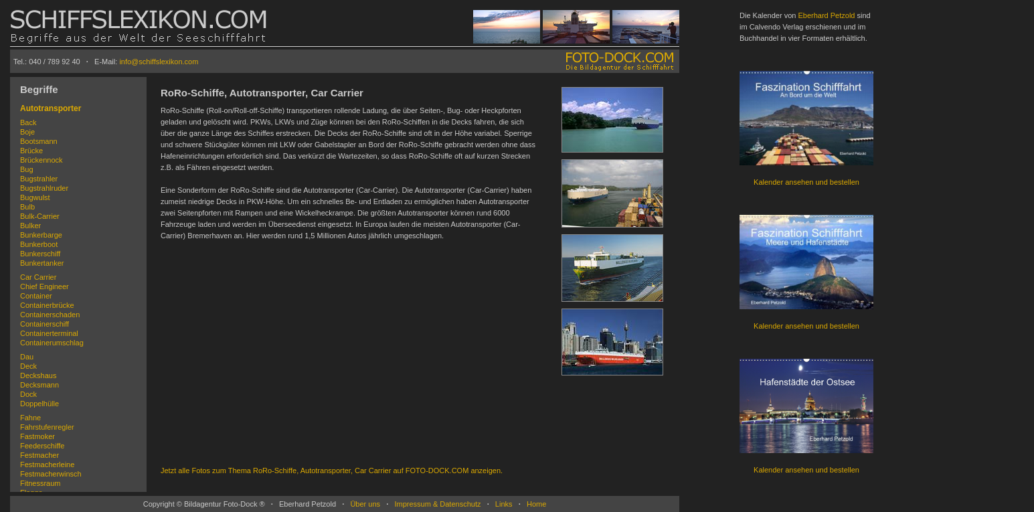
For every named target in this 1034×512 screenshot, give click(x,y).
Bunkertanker (42, 263)
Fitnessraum (40, 483)
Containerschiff (44, 324)
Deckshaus (38, 375)
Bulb (27, 207)
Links (504, 504)
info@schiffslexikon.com (158, 62)
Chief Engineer (44, 286)
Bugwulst (35, 197)
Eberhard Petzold (826, 15)
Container (36, 296)
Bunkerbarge (41, 235)
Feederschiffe (42, 446)
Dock (28, 394)
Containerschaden (50, 315)
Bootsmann (39, 141)
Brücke (31, 151)
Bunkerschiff (40, 254)
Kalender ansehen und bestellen (806, 182)
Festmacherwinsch (51, 474)
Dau (26, 357)
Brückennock (41, 160)
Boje (27, 132)
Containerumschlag (52, 343)
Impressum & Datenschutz (437, 504)
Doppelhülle (39, 404)
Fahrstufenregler (47, 427)
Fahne (30, 418)
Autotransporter (50, 108)
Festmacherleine (47, 464)
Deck (28, 366)
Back (28, 122)
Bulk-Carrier (40, 216)
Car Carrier (38, 277)
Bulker (30, 226)
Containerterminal (49, 333)
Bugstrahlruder (44, 188)
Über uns (365, 504)
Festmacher (39, 455)
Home (536, 504)
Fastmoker (37, 436)
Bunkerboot (39, 244)
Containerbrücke (47, 305)
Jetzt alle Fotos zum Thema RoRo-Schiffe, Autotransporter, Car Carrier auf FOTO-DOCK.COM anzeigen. (332, 470)
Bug (26, 169)
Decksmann (39, 385)
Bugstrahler (39, 179)
